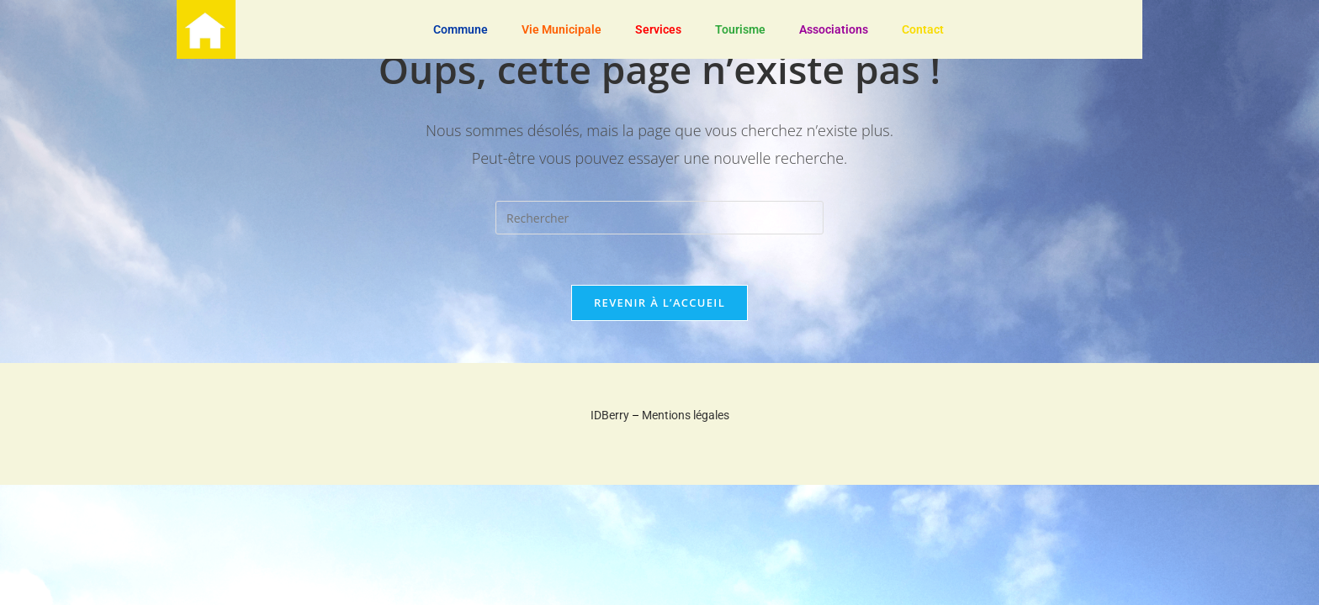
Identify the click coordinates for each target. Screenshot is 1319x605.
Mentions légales (685, 415)
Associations (833, 29)
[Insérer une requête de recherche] (659, 217)
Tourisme (740, 29)
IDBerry (610, 415)
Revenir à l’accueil (659, 302)
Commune (460, 29)
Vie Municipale (561, 29)
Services (658, 29)
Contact (923, 29)
